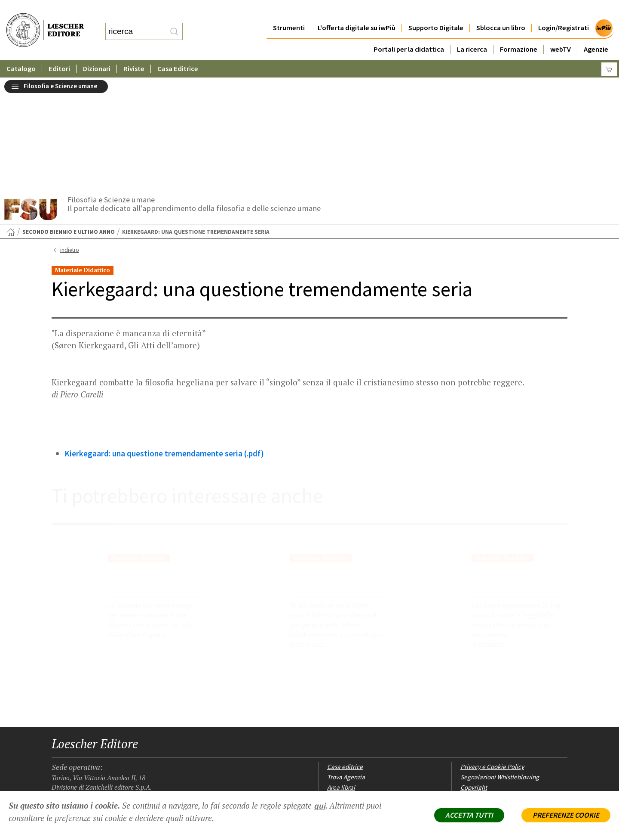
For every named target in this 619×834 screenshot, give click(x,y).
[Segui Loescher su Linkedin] (89, 737)
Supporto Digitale (435, 10)
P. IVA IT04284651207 (81, 771)
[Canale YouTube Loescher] (104, 737)
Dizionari (96, 51)
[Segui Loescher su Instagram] (74, 737)
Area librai (341, 676)
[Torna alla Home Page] (10, 121)
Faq (332, 686)
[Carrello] (609, 52)
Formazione (518, 32)
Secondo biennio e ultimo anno (68, 120)
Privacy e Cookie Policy (492, 655)
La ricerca (472, 32)
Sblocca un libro (500, 10)
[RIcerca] (174, 22)
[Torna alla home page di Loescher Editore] (45, 21)
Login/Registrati (563, 10)
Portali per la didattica (409, 32)
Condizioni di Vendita (489, 686)
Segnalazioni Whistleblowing (499, 666)
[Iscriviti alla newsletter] (119, 736)
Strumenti (289, 10)
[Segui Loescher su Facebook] (59, 737)
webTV (560, 32)
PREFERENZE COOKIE (566, 815)
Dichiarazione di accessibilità (499, 707)
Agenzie (596, 32)
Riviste (133, 51)
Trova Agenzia (346, 666)
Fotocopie (474, 696)
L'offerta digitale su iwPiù (356, 10)
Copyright (473, 676)
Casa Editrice (177, 51)
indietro (65, 139)
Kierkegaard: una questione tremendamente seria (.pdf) (164, 342)
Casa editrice (345, 655)
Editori (59, 51)
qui (319, 805)
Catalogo (21, 51)
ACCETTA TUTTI (469, 815)
